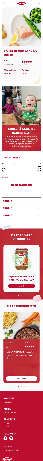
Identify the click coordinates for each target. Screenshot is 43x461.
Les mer (5, 177)
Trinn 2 (8, 208)
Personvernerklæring (10, 412)
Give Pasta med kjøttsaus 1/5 (25, 346)
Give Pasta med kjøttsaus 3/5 (29, 346)
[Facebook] (5, 438)
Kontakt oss (7, 402)
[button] (39, 3)
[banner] (21, 3)
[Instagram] (11, 438)
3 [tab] (24, 296)
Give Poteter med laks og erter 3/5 (27, 62)
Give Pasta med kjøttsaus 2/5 (27, 346)
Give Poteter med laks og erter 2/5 (25, 62)
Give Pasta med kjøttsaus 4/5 (31, 346)
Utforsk (21, 286)
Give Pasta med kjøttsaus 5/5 (33, 346)
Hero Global (7, 446)
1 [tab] (19, 296)
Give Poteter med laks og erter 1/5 (23, 62)
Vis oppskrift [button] (21, 379)
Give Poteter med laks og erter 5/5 (31, 62)
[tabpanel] (21, 268)
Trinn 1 (7, 201)
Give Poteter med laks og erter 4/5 (29, 62)
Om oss (6, 423)
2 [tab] (22, 296)
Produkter (6, 427)
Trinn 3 (8, 215)
